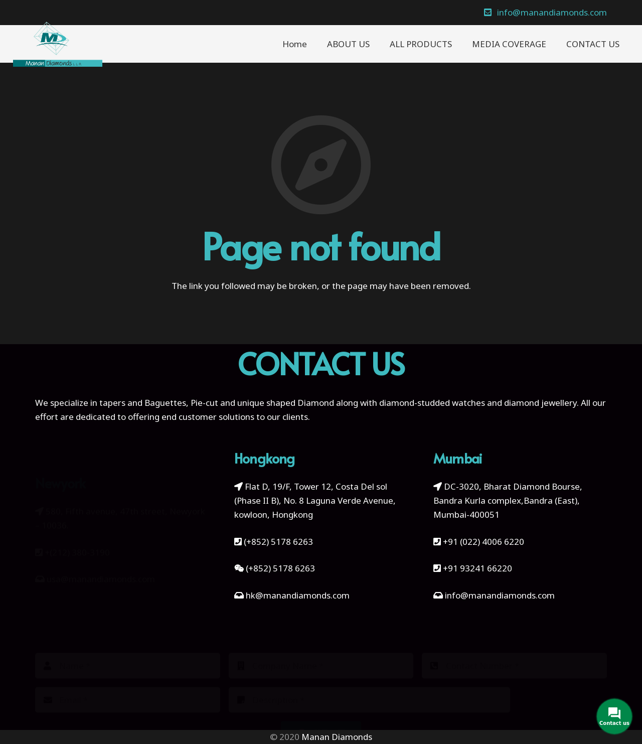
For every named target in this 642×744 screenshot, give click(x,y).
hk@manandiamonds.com (298, 595)
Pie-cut (204, 402)
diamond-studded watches (432, 402)
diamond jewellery (540, 402)
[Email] (127, 683)
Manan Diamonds (336, 736)
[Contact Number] (514, 649)
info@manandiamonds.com (499, 595)
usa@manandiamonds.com (101, 562)
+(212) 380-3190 (77, 535)
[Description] (370, 683)
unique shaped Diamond (285, 402)
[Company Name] (321, 649)
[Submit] (321, 716)
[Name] (127, 649)
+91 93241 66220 (477, 568)
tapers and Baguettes (142, 402)
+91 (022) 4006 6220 (483, 541)
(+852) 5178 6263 (278, 541)
